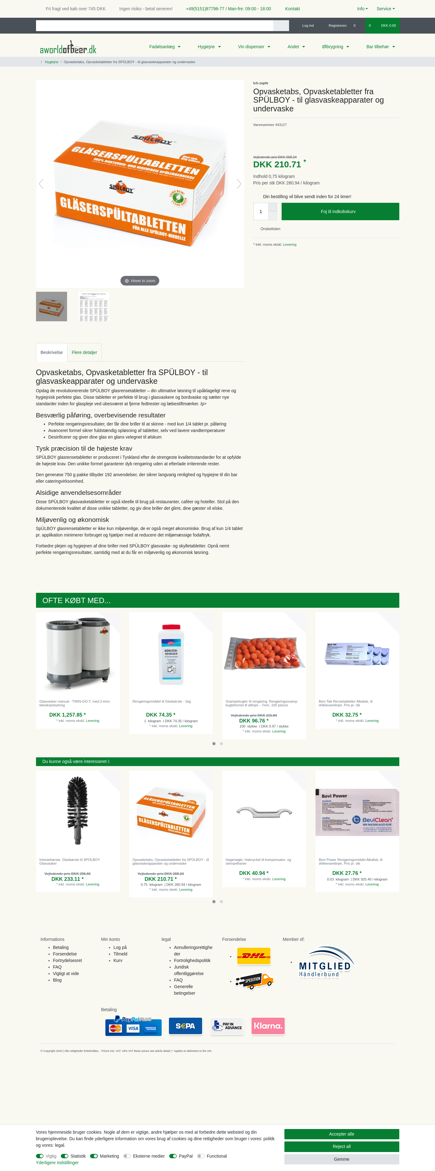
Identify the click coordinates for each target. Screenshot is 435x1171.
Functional (217, 1156)
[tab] (52, 352)
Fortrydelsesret (67, 960)
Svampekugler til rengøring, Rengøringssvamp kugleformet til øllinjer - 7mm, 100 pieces (261, 703)
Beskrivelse (52, 352)
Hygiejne (207, 46)
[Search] (281, 25)
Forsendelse (65, 953)
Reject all (342, 1146)
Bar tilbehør (378, 46)
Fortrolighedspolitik (192, 960)
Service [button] (384, 8)
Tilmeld (121, 953)
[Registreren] (334, 25)
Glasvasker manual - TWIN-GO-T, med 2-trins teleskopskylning (74, 703)
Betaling (61, 947)
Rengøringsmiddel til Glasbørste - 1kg (162, 701)
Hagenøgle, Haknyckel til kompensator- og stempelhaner (258, 861)
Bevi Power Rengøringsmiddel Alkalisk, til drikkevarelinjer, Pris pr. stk (351, 861)
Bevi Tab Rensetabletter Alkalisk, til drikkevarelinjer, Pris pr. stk (346, 703)
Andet (294, 46)
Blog (57, 980)
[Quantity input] (260, 211)
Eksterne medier (149, 1156)
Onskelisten (268, 229)
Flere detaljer (84, 352)
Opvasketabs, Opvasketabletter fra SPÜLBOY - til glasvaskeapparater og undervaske (171, 861)
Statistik (78, 1156)
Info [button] (360, 8)
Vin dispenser (251, 46)
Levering (289, 244)
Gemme (342, 1159)
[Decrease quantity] (272, 215)
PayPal (186, 1156)
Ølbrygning (333, 46)
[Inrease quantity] (272, 207)
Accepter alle (341, 1134)
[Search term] (154, 25)
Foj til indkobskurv (357, 212)
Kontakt (290, 8)
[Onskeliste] (357, 25)
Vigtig (51, 1156)
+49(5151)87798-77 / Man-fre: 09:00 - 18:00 (226, 8)
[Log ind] (305, 25)
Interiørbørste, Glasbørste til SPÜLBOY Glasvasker (69, 861)
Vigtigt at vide (66, 973)
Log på (120, 947)
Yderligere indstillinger (57, 1162)
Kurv (118, 960)
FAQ (57, 966)
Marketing (109, 1156)
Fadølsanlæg (162, 46)
